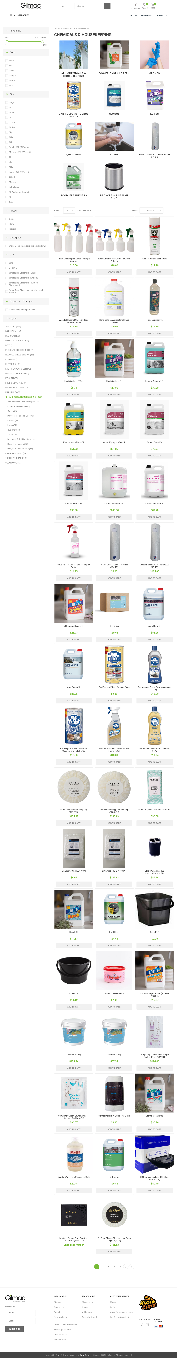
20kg (11, 137)
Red (11, 85)
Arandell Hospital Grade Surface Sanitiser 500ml (73, 321)
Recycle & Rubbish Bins (114, 196)
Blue (11, 65)
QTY (12, 254)
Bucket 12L (155, 932)
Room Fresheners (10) (17, 444)
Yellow (12, 80)
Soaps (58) (12, 434)
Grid (167, 210)
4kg (10, 162)
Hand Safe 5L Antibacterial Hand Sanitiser (114, 321)
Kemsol (114, 113)
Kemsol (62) (13, 420)
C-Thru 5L (114, 1177)
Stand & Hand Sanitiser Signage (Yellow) (27, 246)
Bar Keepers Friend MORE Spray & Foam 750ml (114, 749)
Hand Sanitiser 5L (114, 381)
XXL (11, 202)
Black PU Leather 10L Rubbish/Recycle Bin (154, 872)
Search (57, 1312)
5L (10, 117)
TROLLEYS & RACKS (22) (16, 458)
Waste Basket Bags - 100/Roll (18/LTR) (114, 566)
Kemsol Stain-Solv (73, 503)
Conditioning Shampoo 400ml (22, 309)
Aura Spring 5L (73, 687)
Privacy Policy (60, 1334)
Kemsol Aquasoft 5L (154, 381)
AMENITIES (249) (13, 326)
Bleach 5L (73, 932)
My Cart (113, 1302)
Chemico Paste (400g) (114, 993)
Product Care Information (65, 1324)
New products (60, 1317)
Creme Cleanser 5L (154, 1116)
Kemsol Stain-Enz (155, 442)
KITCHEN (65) (11, 378)
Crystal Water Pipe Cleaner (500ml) (74, 1177)
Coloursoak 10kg (73, 1054)
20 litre (12, 127)
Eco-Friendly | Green (114, 73)
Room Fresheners (74, 195)
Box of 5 (13, 268)
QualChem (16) (14, 430)
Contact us (59, 1307)
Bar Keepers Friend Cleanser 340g (114, 687)
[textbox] (89, 6)
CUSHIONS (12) (12, 359)
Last (131, 1266)
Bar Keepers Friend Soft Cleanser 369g (155, 749)
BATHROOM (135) (13, 331)
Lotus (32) (12, 425)
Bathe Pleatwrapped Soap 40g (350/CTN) (114, 810)
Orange (12, 75)
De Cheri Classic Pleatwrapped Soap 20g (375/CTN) (114, 1239)
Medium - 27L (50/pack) (20, 152)
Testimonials (60, 1339)
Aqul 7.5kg (114, 626)
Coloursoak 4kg (114, 1054)
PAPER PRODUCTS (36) (15, 453)
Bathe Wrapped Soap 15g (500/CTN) (154, 809)
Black (11, 60)
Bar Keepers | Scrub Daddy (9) (21, 416)
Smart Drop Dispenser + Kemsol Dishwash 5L (23, 284)
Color (12, 52)
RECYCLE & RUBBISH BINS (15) (19, 355)
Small (11, 112)
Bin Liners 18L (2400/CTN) (114, 871)
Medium (12, 182)
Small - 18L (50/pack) (19, 147)
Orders (85, 1307)
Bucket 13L (74, 993)
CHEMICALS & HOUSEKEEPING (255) (23, 397)
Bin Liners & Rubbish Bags (154, 156)
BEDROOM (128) (12, 336)
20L (10, 142)
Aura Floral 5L (154, 626)
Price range (15, 30)
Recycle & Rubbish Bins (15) (20, 448)
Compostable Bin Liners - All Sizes (114, 1116)
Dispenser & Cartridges (21, 301)
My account (135, 8)
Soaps (114, 154)
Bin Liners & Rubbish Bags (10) (21, 439)
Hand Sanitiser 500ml (73, 381)
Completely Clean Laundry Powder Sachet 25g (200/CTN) (73, 1117)
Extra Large (14, 187)
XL (10, 107)
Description (15, 237)
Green (12, 70)
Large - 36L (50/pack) (19, 172)
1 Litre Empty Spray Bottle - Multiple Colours (74, 260)
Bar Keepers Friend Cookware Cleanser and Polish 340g (73, 749)
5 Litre (12, 122)
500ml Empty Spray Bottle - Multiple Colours (114, 260)
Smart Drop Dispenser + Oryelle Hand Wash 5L (26, 291)
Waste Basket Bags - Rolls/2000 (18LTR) (154, 566)
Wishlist (113, 1307)
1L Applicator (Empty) (19, 192)
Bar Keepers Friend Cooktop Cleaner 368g (154, 688)
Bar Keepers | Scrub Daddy (74, 115)
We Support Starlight (119, 1317)
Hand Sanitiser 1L (155, 320)
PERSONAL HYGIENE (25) (16, 387)
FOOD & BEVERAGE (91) (16, 383)
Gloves (154, 73)
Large (11, 102)
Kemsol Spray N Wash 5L (114, 442)
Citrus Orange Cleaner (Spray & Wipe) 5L (154, 994)
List (172, 210)
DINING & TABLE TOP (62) (17, 373)
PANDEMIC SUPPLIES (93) (17, 340)
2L (10, 157)
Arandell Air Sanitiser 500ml (154, 259)
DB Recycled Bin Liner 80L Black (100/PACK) (154, 1178)
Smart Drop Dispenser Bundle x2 (23, 278)
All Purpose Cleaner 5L (73, 626)
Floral (11, 224)
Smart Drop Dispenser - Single (22, 273)
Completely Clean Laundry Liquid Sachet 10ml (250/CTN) (154, 1055)
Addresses (87, 1312)
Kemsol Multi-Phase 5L (73, 442)
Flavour (13, 210)
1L (10, 197)
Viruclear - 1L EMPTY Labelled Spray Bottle (73, 566)
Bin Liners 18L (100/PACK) (74, 871)
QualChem (73, 154)
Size (12, 94)
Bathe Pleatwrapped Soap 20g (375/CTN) (73, 810)
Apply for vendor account (121, 1312)
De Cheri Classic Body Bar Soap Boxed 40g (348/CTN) (73, 1239)
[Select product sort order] (151, 210)
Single (12, 263)
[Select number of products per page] (69, 210)
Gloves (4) (12, 411)
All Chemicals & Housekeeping (73, 74)
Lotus (154, 113)
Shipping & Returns (62, 1329)
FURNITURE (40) (12, 392)
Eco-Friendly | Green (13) (18, 406)
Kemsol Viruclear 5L (154, 503)
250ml (12, 177)
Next (125, 1266)
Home (57, 28)
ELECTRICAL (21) (13, 364)
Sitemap (58, 1302)
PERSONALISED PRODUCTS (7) (19, 350)
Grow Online (61, 1355)
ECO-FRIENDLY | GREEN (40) (18, 369)
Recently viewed (89, 1317)
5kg (10, 132)
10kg (11, 167)
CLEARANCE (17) (13, 463)
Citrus (12, 219)
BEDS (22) (9, 345)
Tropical (12, 229)
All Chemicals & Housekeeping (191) (23, 401)
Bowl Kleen (114, 932)
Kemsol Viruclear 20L (114, 503)
